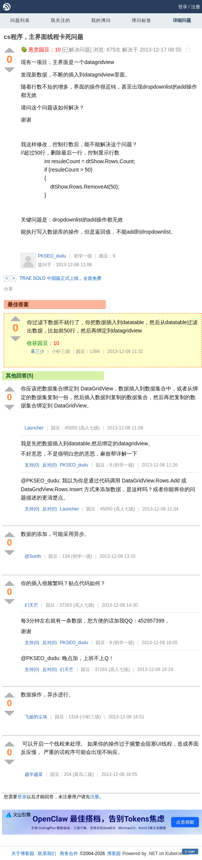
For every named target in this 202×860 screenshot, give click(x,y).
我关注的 (60, 20)
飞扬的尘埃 (36, 717)
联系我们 (47, 853)
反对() (49, 465)
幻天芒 (31, 605)
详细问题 (182, 20)
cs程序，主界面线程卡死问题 (43, 37)
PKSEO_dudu (52, 256)
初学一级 (83, 256)
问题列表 (20, 20)
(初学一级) (123, 465)
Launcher (34, 428)
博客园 (114, 853)
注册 (195, 6)
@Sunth (33, 556)
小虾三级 (61, 351)
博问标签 (141, 20)
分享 (8, 289)
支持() (32, 465)
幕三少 (37, 351)
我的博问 (101, 20)
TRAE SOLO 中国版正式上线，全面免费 (60, 278)
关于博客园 (22, 853)
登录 (182, 6)
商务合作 (69, 853)
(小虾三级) (90, 717)
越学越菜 (34, 774)
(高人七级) (89, 428)
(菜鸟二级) (83, 774)
